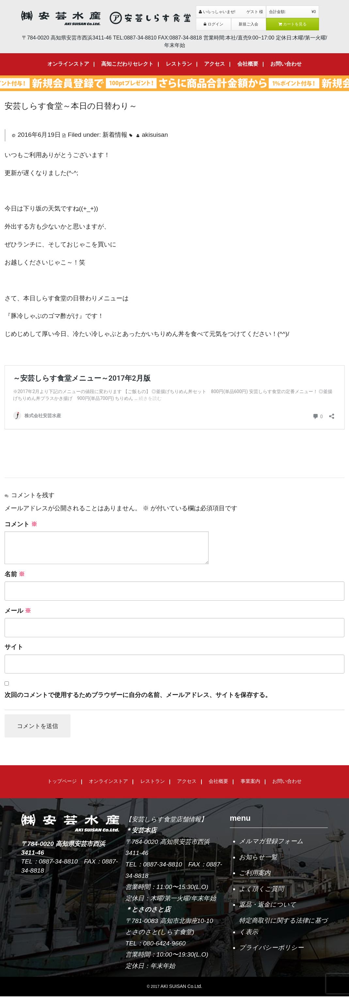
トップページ (62, 782)
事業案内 (250, 782)
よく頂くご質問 (261, 890)
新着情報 (115, 134)
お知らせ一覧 (258, 858)
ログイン (213, 24)
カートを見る (292, 24)
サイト (14, 646)
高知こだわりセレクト (127, 64)
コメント (21, 524)
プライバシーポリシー (271, 949)
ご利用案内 (254, 874)
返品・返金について (267, 906)
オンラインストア (68, 64)
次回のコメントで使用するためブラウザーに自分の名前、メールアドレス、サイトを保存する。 (138, 694)
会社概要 (247, 64)
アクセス (214, 64)
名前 (15, 574)
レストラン (179, 64)
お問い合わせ (286, 64)
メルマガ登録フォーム (271, 842)
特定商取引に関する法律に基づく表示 (283, 927)
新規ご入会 (248, 24)
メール (18, 610)
